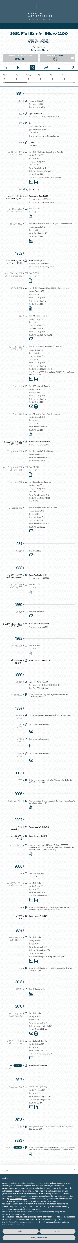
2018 (18, 1119)
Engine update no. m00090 (38, 682)
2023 (18, 1140)
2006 (18, 793)
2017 (18, 1079)
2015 (18, 981)
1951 (19, 93)
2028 (18, 1166)
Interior (31, 142)
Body (30, 123)
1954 (18, 543)
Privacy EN (19, 1214)
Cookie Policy (40, 1214)
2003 (18, 773)
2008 (18, 866)
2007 (18, 819)
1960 (18, 604)
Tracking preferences (55, 1214)
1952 (18, 253)
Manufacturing (34, 189)
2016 (18, 1006)
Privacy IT (29, 1214)
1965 (18, 638)
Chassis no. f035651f (36, 101)
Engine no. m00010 (35, 114)
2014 (18, 930)
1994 (18, 708)
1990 (18, 674)
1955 (18, 567)
